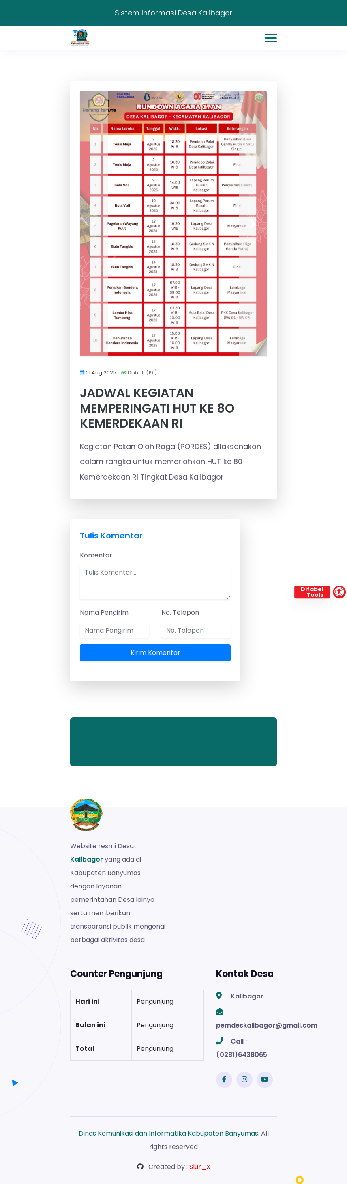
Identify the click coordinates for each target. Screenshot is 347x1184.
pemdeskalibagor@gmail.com (266, 1025)
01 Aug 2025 (101, 372)
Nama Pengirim (104, 612)
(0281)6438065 (241, 1054)
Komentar (96, 555)
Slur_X (199, 1166)
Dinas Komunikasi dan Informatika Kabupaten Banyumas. (169, 1133)
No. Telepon (180, 612)
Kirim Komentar (155, 652)
